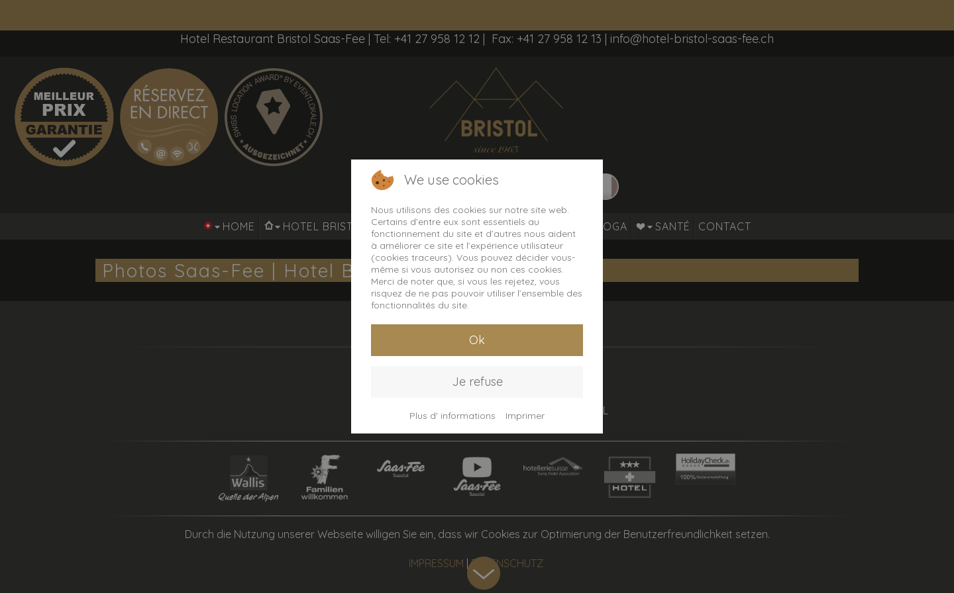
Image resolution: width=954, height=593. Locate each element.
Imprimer (525, 416)
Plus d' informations (452, 416)
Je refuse (477, 381)
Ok (477, 339)
